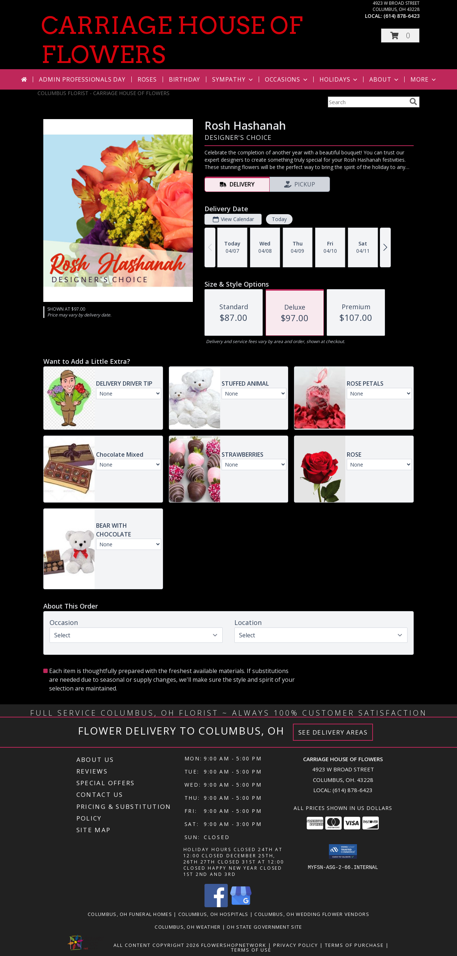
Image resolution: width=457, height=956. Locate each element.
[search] (413, 102)
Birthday (184, 79)
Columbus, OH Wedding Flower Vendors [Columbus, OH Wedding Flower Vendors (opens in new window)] (311, 914)
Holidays (339, 79)
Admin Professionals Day (82, 79)
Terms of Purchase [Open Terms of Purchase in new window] (354, 945)
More (423, 79)
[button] (400, 35)
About (384, 79)
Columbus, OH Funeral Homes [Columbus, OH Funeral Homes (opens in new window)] (130, 914)
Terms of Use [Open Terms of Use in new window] (251, 950)
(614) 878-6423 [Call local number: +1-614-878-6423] (402, 15)
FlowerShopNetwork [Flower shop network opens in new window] (233, 945)
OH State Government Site (264, 927)
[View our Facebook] (216, 905)
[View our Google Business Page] (241, 905)
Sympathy (233, 79)
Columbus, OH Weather (187, 927)
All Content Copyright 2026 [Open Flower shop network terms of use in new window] (156, 945)
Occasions (287, 79)
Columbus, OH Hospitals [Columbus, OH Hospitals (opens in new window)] (213, 914)
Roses (147, 79)
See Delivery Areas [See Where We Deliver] (333, 732)
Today (279, 219)
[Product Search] (367, 102)
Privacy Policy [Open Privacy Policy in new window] (295, 945)
